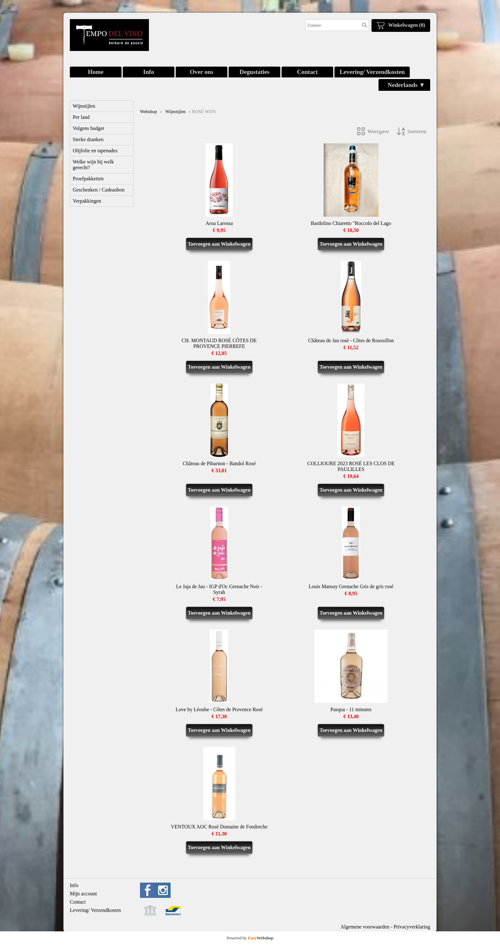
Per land (81, 117)
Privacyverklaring (411, 926)
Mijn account (83, 893)
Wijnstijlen (84, 106)
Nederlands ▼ (406, 85)
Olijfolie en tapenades (95, 150)
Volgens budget (88, 128)
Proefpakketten (88, 178)
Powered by (250, 937)
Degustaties (254, 72)
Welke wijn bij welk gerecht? (93, 164)
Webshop (148, 111)
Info (148, 72)
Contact (307, 72)
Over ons (201, 72)
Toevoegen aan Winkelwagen (219, 244)
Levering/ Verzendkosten (372, 72)
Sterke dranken (88, 139)
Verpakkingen (87, 201)
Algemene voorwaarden (365, 926)
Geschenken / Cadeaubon (99, 189)
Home (95, 72)
